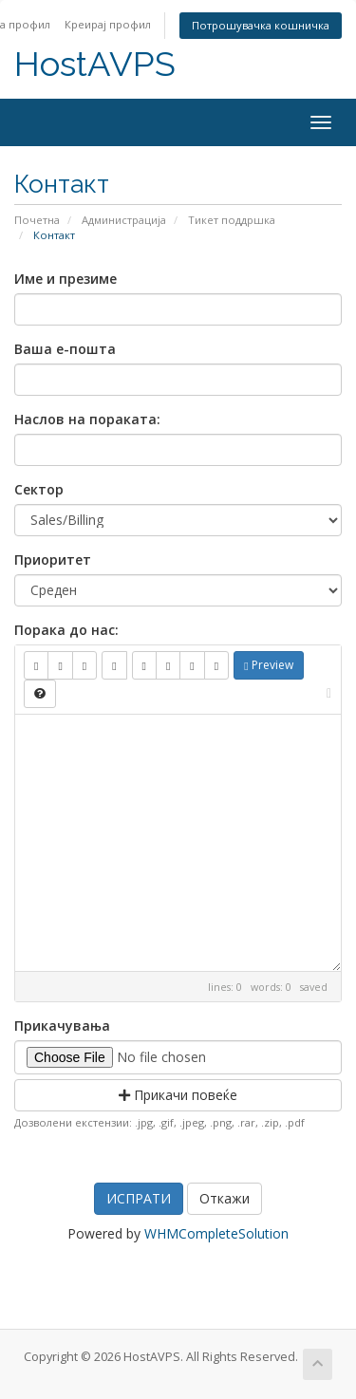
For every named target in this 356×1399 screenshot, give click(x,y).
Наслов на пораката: (87, 419)
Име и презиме (65, 279)
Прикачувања (62, 1026)
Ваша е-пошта (65, 349)
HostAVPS (95, 64)
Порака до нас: (66, 630)
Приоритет (52, 559)
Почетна (37, 220)
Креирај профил (108, 24)
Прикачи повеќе (178, 1095)
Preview (268, 665)
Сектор (39, 489)
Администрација (124, 220)
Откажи (224, 1198)
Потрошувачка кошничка (260, 25)
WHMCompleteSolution (216, 1233)
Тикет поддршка (231, 220)
